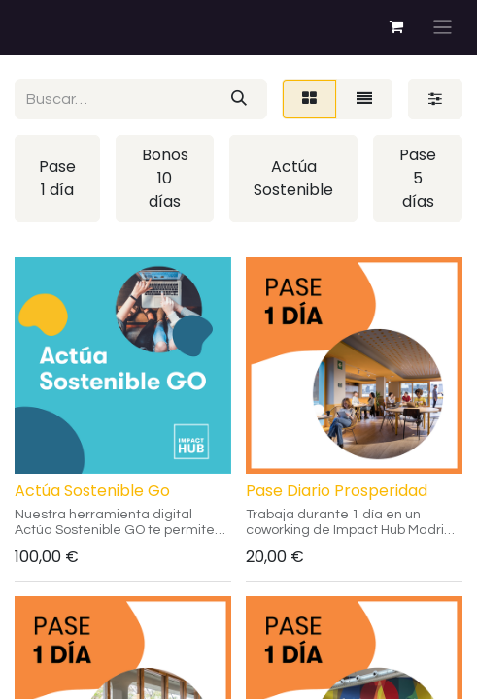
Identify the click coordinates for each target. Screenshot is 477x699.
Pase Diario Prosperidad (336, 491)
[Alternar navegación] (442, 28)
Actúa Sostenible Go (92, 491)
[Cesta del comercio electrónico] (396, 27)
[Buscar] (239, 99)
